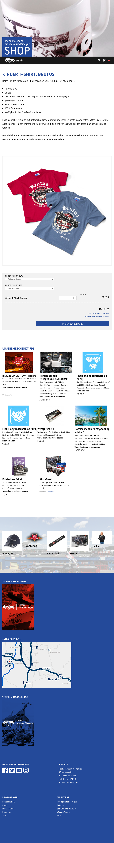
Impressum (7, 812)
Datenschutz (8, 809)
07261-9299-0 (69, 779)
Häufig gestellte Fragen (67, 802)
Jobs (4, 815)
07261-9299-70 (70, 782)
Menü (19, 60)
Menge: (83, 294)
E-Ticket (60, 805)
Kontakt (5, 805)
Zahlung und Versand (66, 809)
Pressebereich (8, 802)
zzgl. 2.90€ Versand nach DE (98, 313)
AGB (59, 815)
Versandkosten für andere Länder (96, 316)
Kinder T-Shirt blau (14, 276)
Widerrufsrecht (63, 812)
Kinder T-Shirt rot (13, 285)
